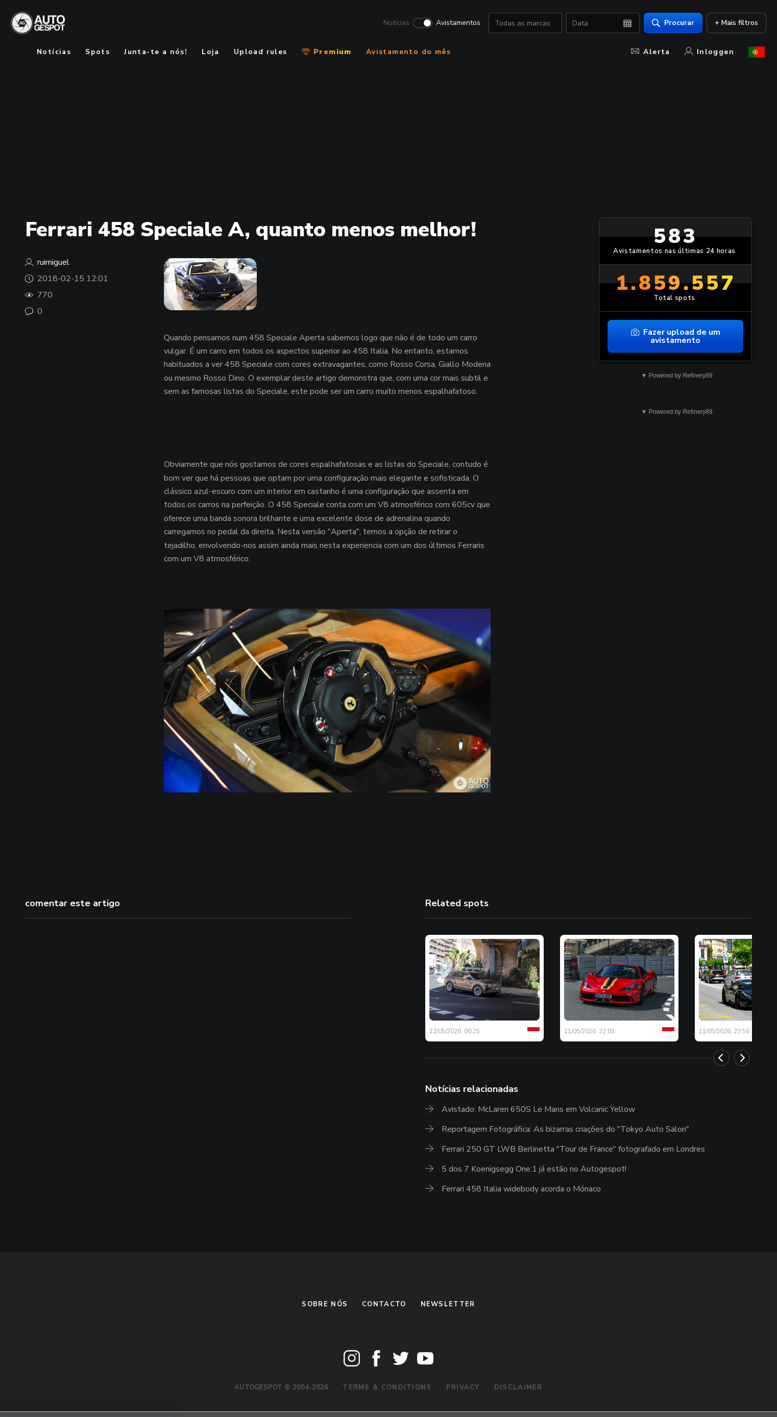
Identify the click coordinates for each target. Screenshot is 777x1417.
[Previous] (721, 1058)
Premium (327, 52)
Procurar (671, 23)
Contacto (384, 1304)
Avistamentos (456, 23)
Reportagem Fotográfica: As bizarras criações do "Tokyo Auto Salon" (565, 1129)
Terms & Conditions (387, 1387)
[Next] (742, 1058)
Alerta (650, 52)
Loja (211, 52)
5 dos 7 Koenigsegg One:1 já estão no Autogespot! (534, 1169)
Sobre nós (325, 1304)
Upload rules (260, 52)
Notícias (395, 23)
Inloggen (709, 52)
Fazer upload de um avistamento (675, 336)
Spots (97, 52)
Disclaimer (518, 1387)
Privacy (463, 1387)
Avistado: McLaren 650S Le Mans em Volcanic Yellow (538, 1109)
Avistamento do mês (408, 52)
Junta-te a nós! (155, 52)
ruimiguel (53, 262)
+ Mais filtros (735, 23)
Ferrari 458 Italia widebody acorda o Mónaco (521, 1189)
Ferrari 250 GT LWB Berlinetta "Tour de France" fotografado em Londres (573, 1149)
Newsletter (448, 1304)
